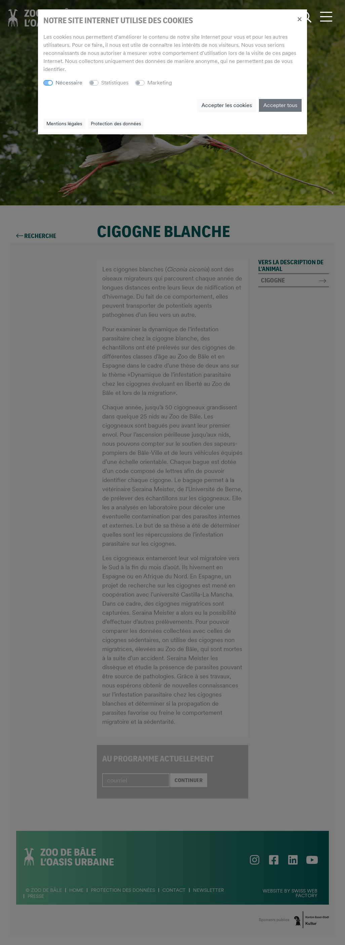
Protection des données (116, 123)
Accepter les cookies (226, 105)
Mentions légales (64, 123)
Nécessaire (68, 82)
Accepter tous (280, 105)
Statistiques (114, 82)
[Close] (299, 18)
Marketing (159, 82)
